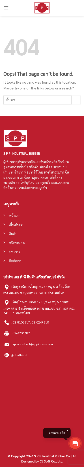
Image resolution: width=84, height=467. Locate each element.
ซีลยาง (18, 172)
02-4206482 (21, 333)
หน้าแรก (14, 215)
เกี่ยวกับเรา (16, 225)
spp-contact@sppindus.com (33, 344)
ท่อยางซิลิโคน (33, 172)
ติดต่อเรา (15, 261)
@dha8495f (19, 355)
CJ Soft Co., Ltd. (51, 461)
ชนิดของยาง (17, 243)
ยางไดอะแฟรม (52, 167)
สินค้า (13, 234)
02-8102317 (21, 322)
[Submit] (76, 100)
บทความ (15, 252)
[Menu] (6, 7)
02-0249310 (40, 322)
